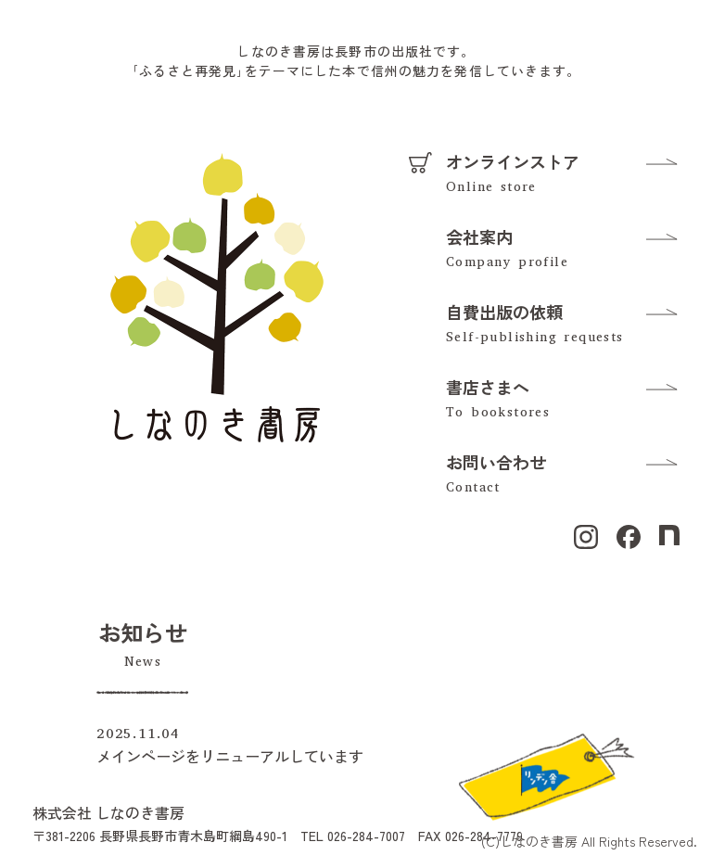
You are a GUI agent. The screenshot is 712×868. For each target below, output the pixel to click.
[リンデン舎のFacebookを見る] (545, 774)
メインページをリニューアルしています (229, 756)
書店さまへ (487, 387)
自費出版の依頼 (504, 312)
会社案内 (479, 236)
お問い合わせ (496, 462)
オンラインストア (512, 161)
